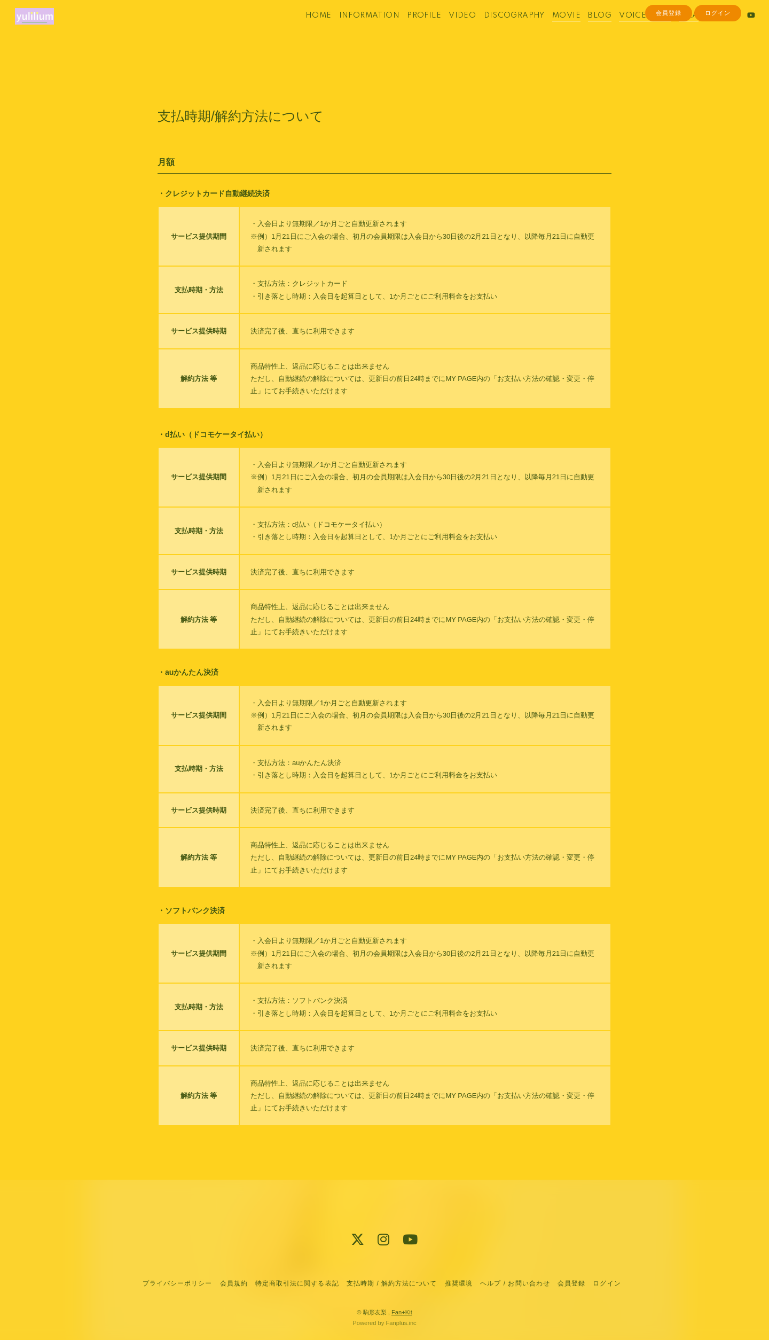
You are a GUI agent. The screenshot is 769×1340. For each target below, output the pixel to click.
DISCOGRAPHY (498, 31)
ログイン (718, 49)
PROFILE (409, 31)
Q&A (673, 31)
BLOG (585, 31)
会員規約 (234, 1283)
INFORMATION (354, 31)
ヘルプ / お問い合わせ (515, 1283)
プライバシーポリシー (177, 1283)
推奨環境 (459, 1283)
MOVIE (551, 31)
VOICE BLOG (630, 31)
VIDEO (447, 31)
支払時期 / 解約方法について (392, 1283)
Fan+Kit (401, 1312)
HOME (304, 31)
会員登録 (668, 49)
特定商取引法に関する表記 (297, 1283)
